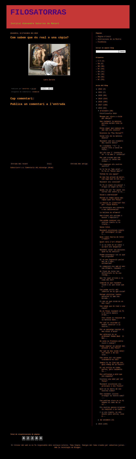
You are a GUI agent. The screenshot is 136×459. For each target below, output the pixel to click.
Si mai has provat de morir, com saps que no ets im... (112, 178)
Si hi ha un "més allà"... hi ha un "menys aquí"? (111, 170)
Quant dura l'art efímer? (111, 242)
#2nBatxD (35, 92)
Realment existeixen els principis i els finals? (111, 385)
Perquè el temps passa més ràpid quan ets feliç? (111, 199)
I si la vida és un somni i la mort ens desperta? (112, 246)
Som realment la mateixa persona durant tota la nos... (111, 123)
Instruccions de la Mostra (109, 39)
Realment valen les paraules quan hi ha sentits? (112, 251)
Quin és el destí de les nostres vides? (110, 390)
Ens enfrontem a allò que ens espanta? (111, 375)
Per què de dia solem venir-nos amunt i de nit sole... (112, 353)
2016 (100, 108)
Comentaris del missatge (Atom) (39, 168)
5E (99, 74)
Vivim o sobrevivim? (108, 195)
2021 (100, 92)
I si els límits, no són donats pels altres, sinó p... (112, 414)
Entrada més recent (19, 164)
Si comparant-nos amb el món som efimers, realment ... (112, 267)
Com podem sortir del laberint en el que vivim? (112, 291)
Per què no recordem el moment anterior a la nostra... (110, 325)
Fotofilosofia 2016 (108, 114)
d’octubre (104, 111)
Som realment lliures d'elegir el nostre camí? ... (112, 396)
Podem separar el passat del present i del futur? (112, 347)
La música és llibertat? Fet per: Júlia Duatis (112, 204)
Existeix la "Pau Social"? (111, 133)
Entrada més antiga (79, 164)
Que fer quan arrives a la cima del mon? (111, 279)
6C (99, 79)
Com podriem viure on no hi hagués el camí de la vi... (112, 402)
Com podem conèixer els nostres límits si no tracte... (110, 222)
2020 (100, 95)
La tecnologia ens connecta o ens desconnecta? (112, 208)
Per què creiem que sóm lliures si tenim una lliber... (110, 159)
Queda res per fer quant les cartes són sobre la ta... (112, 191)
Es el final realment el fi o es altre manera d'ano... (112, 313)
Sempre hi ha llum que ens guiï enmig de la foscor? (112, 363)
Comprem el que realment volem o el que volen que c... (112, 285)
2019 (100, 99)
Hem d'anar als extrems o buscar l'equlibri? (111, 216)
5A (99, 64)
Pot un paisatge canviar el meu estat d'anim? (112, 330)
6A (99, 77)
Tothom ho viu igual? (109, 174)
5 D (99, 61)
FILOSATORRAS (38, 12)
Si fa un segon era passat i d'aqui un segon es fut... (112, 186)
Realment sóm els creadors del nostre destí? (111, 142)
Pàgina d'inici (104, 37)
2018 (100, 102)
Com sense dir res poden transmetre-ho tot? (110, 359)
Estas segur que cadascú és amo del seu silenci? (112, 129)
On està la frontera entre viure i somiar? (111, 342)
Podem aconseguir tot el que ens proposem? (112, 256)
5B (99, 66)
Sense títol (105, 227)
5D (99, 72)
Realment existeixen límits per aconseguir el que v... (112, 232)
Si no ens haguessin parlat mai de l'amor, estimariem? (112, 261)
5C (99, 69)
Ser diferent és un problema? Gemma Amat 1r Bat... (112, 336)
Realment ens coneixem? (110, 182)
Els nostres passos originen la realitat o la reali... (112, 408)
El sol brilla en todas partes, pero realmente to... (111, 369)
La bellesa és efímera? (110, 213)
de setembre (105, 420)
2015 (100, 424)
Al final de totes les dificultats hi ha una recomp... (110, 273)
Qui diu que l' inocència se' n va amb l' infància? (112, 153)
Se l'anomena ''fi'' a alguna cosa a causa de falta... (111, 148)
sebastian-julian (116, 445)
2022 (100, 89)
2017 (100, 105)
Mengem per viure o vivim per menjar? (111, 117)
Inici (49, 164)
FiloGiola (102, 42)
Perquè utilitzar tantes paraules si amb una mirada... (110, 296)
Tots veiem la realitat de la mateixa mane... (112, 319)
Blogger (77, 447)
